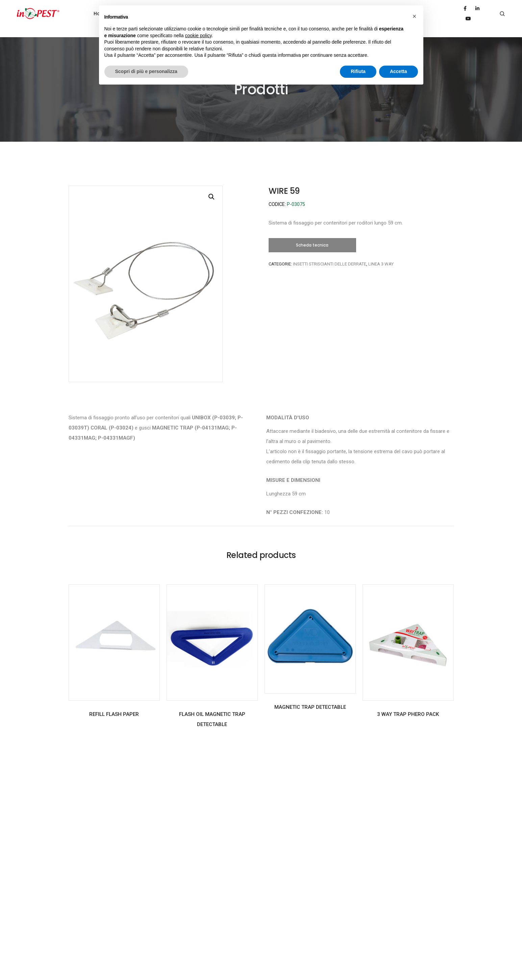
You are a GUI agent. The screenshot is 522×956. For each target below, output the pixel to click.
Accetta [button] (398, 71)
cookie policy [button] (198, 35)
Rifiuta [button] (358, 71)
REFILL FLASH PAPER (114, 704)
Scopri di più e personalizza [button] (146, 71)
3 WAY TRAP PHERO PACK (408, 704)
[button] (312, 235)
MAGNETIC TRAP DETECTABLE (310, 697)
